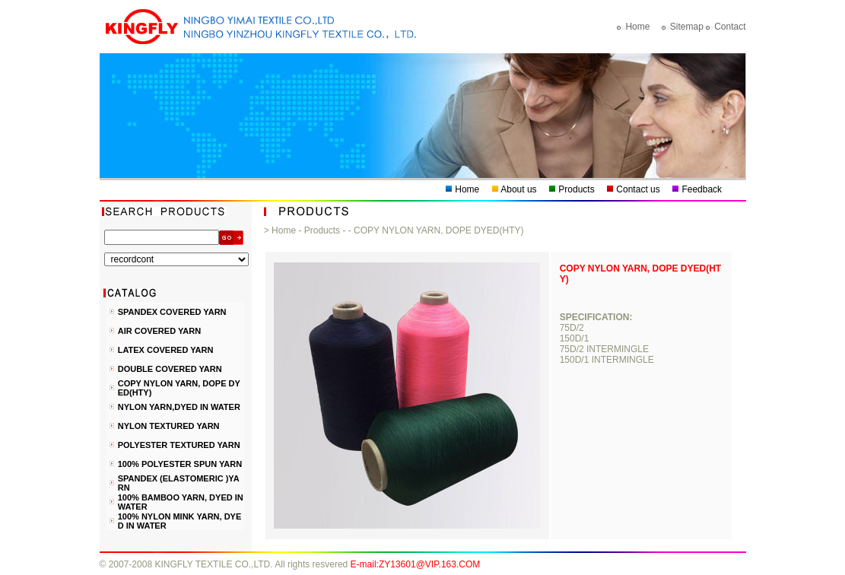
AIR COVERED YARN (159, 330)
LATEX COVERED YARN (166, 349)
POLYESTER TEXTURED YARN (179, 445)
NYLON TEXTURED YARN (169, 425)
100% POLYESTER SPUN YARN (180, 464)
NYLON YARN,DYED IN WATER (179, 406)
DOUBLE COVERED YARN (170, 368)
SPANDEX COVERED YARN (172, 311)
